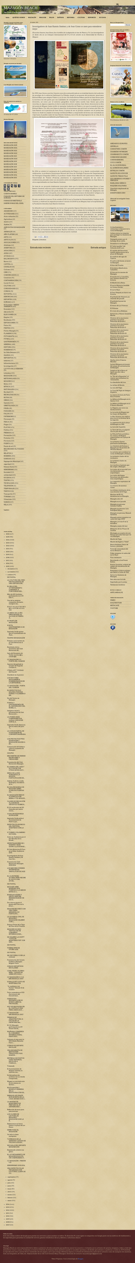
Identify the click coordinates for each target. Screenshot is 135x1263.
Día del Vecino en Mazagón (13, 699)
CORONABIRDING (117, 160)
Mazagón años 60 (116, 499)
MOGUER (42, 17)
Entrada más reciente (40, 247)
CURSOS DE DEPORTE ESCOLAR (15, 1046)
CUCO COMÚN (115, 162)
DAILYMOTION (116, 603)
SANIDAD (7, 459)
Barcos (6, 261)
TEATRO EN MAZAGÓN (16, 638)
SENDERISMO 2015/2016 (16, 1165)
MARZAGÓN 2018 (10, 164)
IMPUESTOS (8, 358)
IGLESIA (7, 355)
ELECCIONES (9, 314)
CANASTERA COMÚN (118, 149)
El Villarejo (114, 308)
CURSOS (7, 291)
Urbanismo (8, 499)
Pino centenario (116, 557)
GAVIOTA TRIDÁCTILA (119, 176)
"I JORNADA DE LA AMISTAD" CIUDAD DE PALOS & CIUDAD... (16, 1140)
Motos (6, 384)
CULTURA (81, 17)
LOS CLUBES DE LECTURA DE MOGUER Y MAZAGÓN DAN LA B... (15, 1117)
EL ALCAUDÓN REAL (118, 165)
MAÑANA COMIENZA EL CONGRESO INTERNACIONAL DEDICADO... (15, 1034)
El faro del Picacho (116, 265)
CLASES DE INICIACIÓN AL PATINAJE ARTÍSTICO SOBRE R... (16, 803)
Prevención (8, 435)
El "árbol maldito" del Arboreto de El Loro (117, 247)
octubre (10, 574)
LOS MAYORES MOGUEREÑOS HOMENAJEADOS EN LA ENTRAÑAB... (16, 680)
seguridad (7, 464)
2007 (8, 1225)
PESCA (6, 422)
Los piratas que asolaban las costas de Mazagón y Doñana (120, 452)
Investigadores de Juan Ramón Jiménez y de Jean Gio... (15, 857)
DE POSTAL (8, 294)
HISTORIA (70, 17)
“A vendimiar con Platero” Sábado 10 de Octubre (15, 987)
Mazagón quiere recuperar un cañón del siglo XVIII (120, 518)
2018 (8, 557)
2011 (7, 1213)
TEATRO (7, 480)
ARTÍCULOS (8, 240)
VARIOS (7, 502)
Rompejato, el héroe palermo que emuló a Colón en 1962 (120, 571)
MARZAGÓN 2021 (10, 156)
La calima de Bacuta (117, 385)
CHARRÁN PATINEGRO (119, 151)
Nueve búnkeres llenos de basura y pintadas (119, 545)
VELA (6, 505)
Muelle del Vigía (116, 539)
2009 (8, 1219)
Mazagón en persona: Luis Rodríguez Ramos (119, 509)
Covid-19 (7, 283)
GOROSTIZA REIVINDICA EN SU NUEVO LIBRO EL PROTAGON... (15, 1001)
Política (6, 430)
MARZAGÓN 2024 (10, 148)
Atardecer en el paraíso (15, 675)
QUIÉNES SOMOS (18, 17)
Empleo (6, 317)
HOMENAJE (8, 350)
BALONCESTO (9, 259)
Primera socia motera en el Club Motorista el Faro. (15, 642)
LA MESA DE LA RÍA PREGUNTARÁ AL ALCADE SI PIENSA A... (15, 615)
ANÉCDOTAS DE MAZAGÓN (14, 227)
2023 (8, 543)
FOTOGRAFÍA (9, 336)
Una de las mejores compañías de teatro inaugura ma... (15, 602)
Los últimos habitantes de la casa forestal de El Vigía (120, 491)
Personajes (7, 419)
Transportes (8, 494)
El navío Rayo (115, 290)
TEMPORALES (9, 488)
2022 (8, 546)
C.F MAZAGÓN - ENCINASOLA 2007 (15, 1013)
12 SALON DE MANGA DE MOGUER (15, 814)
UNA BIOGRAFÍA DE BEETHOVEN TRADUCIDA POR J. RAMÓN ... (15, 1052)
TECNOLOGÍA (9, 483)
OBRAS (6, 400)
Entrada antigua (98, 247)
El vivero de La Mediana (118, 311)
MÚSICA (7, 386)
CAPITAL (7, 264)
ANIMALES (8, 231)
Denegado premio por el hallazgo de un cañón (118, 240)
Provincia (7, 441)
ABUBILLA (114, 146)
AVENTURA (8, 248)
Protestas (7, 438)
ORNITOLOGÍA (9, 405)
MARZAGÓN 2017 (10, 167)
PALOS (51, 17)
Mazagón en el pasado (118, 501)
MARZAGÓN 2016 (10, 169)
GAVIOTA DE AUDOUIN (119, 173)
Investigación (9, 366)
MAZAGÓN (32, 17)
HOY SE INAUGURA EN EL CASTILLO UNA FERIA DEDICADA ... (16, 1008)
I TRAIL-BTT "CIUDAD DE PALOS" (15, 671)
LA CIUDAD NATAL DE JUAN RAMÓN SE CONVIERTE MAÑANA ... (16, 733)
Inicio (7, 17)
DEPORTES (92, 17)
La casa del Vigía (116, 388)
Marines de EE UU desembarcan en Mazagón (119, 495)
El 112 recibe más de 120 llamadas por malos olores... (15, 809)
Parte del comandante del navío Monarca (119, 549)
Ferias (6, 325)
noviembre (12, 572)
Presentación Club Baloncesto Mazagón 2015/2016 (15, 863)
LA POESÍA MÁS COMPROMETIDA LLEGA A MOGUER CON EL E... (15, 719)
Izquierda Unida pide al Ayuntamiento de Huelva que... (15, 820)
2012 (8, 1210)
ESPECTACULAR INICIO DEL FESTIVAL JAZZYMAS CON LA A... (16, 827)
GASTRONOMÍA (10, 341)
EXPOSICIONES (9, 323)
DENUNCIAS (8, 296)
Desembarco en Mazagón (119, 243)
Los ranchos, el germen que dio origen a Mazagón (119, 466)
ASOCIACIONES (10, 242)
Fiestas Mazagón (10, 331)
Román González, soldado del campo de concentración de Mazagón (120, 566)
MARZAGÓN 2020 (10, 159)
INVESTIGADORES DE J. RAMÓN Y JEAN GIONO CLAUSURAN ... (16, 844)
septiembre (12, 1177)
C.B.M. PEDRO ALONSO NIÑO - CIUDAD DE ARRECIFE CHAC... (15, 972)
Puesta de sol (8, 446)
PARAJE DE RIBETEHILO (13, 200)
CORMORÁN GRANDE (118, 157)
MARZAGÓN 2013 (10, 177)
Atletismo (7, 245)
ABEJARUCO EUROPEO (118, 143)
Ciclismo (7, 269)
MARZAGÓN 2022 (10, 153)
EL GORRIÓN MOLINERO (119, 168)
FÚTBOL (7, 339)
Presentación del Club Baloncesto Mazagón (15, 763)
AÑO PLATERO (9, 234)
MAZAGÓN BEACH (21, 8)
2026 (8, 534)
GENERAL (7, 344)
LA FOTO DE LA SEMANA (13, 369)
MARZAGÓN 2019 (10, 161)
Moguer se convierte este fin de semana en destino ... (16, 1083)
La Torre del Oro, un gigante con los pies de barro (120, 430)
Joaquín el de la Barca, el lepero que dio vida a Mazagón (118, 372)
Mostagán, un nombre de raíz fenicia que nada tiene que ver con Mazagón (120, 534)
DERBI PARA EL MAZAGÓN (13, 1130)
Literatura (42, 239)
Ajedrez (6, 224)
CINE (6, 272)
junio (9, 1186)
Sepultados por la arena (118, 582)
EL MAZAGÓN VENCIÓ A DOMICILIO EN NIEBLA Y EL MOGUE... (16, 796)
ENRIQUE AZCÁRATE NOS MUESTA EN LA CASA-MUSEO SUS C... (16, 1097)
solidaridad (8, 475)
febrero (10, 1197)
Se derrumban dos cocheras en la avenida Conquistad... (16, 1076)
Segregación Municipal (12, 461)
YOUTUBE (114, 608)
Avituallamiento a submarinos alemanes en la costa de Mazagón (120, 228)
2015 (8, 566)
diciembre (11, 569)
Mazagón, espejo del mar (119, 526)
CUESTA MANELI (10, 193)
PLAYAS (7, 427)
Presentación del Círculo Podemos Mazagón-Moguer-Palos (16, 961)
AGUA (6, 222)
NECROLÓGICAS (10, 395)
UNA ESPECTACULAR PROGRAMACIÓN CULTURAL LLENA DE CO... (16, 1170)
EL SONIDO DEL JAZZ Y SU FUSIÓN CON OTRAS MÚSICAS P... (15, 768)
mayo (10, 1189)
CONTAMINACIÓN (11, 280)
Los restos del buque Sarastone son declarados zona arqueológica (119, 477)
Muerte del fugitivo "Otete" (119, 542)
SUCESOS (102, 17)
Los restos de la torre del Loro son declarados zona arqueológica (120, 471)
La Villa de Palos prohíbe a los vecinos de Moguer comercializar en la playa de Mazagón (120, 436)
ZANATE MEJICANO (117, 193)
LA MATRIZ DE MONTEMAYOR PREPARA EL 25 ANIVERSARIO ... (14, 1104)
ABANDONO (8, 211)
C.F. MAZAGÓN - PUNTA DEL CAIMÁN (16, 686)
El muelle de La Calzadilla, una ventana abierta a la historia (119, 278)
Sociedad (7, 472)
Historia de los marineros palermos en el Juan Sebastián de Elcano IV (119, 337)
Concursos (7, 277)
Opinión (7, 403)
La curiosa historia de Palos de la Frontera (120, 395)
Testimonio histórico (117, 585)
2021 (8, 549)
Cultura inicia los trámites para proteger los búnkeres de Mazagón (120, 234)
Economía (7, 309)
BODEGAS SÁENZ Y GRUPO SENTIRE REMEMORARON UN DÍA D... (15, 897)
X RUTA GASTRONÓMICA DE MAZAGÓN (16, 627)
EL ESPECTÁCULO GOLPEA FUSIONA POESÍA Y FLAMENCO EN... (16, 693)
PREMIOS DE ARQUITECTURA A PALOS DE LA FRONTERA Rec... (15, 1020)
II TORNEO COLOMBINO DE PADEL (16, 833)
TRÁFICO (7, 491)
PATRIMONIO (9, 416)
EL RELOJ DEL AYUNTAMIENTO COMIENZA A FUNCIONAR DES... (15, 589)
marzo (10, 1194)
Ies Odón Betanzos (10, 352)
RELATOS (7, 453)
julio (9, 1183)
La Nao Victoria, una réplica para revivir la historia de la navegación (120, 418)
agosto (10, 1180)
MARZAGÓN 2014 (10, 175)
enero (10, 1200)
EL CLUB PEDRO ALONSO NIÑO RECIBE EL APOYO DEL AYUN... (16, 878)
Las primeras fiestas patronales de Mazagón (118, 442)
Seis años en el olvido (117, 579)
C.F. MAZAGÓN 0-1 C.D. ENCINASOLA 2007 (15, 978)
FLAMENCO (8, 333)
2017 (8, 560)
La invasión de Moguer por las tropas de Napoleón (119, 413)
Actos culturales (9, 216)
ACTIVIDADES (9, 214)
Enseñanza (7, 320)
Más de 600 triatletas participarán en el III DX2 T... (15, 595)
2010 (8, 1216)
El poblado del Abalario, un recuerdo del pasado (120, 297)
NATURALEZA (9, 389)
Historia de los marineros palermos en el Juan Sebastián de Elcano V (119, 343)
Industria (7, 360)
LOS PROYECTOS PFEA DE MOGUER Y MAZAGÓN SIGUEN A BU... (16, 741)
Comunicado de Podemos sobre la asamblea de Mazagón (16, 748)
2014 (8, 1204)
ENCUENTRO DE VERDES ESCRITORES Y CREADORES (16, 757)
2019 (8, 554)
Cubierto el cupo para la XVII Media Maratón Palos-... (15, 1041)
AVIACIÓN (8, 250)
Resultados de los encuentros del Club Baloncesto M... (15, 648)
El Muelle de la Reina (117, 283)
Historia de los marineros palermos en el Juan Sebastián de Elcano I (119, 319)
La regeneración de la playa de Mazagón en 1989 (120, 423)
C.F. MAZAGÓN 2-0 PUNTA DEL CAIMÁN (16, 660)
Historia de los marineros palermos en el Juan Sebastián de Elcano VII (119, 355)
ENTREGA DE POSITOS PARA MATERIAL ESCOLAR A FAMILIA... (15, 1060)
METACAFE (114, 605)
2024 (8, 540)
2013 (7, 1207)
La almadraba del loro (118, 382)
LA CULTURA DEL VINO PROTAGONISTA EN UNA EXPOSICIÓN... (16, 581)
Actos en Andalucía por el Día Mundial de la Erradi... (16, 838)
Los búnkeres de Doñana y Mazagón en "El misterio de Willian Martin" (119, 447)
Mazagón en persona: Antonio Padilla (117, 505)
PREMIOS (7, 433)
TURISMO (7, 496)
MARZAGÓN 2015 (10, 172)
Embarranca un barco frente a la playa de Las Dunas (16, 1125)
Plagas (6, 424)
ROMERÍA (7, 456)
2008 (8, 1222)
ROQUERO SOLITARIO (118, 186)
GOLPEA (10, 753)
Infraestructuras (9, 363)
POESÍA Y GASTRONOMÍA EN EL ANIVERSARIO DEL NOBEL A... (16, 705)
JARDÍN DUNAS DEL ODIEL (14, 203)
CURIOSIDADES (10, 288)
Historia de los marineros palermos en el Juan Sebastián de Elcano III (119, 331)
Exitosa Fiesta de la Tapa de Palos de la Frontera (16, 925)
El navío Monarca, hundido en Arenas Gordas (119, 286)
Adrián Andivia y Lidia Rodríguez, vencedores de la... (15, 782)
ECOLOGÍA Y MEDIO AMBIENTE (11, 305)
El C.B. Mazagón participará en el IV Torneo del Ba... (14, 1026)
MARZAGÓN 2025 (10, 145)
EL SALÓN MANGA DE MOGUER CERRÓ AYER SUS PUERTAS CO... (15, 789)
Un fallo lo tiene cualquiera (13, 1135)
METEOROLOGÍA (10, 378)
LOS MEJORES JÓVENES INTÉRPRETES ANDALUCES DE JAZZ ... (16, 870)
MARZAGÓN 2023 (10, 150)
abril (9, 1192)
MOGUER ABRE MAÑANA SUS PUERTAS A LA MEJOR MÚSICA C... (16, 889)
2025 (8, 537)
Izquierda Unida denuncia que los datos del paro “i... (16, 726)
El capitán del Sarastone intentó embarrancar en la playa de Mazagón (119, 252)
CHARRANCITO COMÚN (119, 154)
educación (7, 312)
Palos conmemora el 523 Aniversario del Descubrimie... (15, 994)
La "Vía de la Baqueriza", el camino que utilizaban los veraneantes (119, 378)
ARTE (6, 237)
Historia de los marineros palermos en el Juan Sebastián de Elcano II (119, 325)
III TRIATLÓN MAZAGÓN (12, 621)
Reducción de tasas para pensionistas (15, 1110)
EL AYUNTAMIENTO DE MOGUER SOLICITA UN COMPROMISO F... (16, 1156)
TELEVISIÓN (8, 486)
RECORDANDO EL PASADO (14, 449)
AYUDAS (7, 256)
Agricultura (8, 219)
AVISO (6, 253)
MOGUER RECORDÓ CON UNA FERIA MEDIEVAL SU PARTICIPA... (16, 911)
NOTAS (6, 397)
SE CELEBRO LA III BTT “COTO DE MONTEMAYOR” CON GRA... (16, 939)
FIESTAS (7, 328)
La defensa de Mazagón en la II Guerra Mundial (120, 404)
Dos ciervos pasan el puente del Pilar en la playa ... (15, 904)
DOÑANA (60, 17)
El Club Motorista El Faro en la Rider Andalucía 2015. (16, 851)
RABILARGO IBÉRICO (118, 183)
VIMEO (112, 600)
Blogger (80, 1259)
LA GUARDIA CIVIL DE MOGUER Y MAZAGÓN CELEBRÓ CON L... (16, 919)
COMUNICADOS (10, 275)
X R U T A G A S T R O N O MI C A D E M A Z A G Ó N (16, 608)
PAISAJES (7, 411)
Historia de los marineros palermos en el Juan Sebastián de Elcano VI (119, 349)
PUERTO (7, 443)
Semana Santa (9, 467)
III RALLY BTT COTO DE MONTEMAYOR (16, 982)
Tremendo (10, 1066)
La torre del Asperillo (117, 427)
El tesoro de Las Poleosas (119, 305)
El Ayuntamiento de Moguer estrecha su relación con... (14, 1070)
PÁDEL (6, 408)
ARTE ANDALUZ (116, 592)
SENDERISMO (9, 469)
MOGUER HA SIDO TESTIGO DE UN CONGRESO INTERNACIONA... (14, 931)
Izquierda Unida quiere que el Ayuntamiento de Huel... (16, 633)
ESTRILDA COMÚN (117, 170)
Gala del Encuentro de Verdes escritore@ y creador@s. (15, 654)
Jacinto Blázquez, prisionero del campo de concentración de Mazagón (120, 366)
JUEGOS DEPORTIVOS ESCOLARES (15, 967)
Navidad (7, 392)
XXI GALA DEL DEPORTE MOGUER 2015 (16, 1146)
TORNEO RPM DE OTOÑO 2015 (13, 948)
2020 (8, 551)
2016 (8, 563)
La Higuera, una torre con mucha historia (119, 408)
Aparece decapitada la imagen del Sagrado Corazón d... (15, 665)
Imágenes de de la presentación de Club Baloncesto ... (15, 712)
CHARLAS (8, 267)
